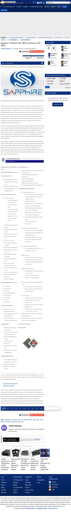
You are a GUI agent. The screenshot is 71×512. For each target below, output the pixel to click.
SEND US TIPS (28, 3)
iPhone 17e (67, 37)
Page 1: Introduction (23, 63)
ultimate (26, 419)
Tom (37, 419)
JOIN (22, 3)
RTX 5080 (62, 78)
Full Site (3, 490)
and (22, 422)
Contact (27, 487)
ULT (5, 422)
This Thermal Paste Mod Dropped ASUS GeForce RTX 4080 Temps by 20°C (66, 47)
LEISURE (46, 7)
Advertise (28, 482)
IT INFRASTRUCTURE (36, 7)
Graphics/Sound (25, 39)
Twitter (54, 482)
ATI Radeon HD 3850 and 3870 (10, 383)
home (3, 39)
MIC (31, 419)
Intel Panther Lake (59, 37)
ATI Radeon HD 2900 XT (9, 385)
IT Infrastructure (18, 487)
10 (41, 408)
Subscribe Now (58, 104)
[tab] (48, 48)
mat (22, 419)
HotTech (27, 492)
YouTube (54, 487)
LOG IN (18, 3)
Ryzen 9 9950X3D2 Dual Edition (16, 37)
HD (12, 419)
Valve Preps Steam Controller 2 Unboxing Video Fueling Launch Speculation (53, 62)
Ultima (9, 422)
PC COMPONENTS (8, 7)
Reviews (3, 482)
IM (17, 422)
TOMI (41, 419)
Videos (15, 492)
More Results (67, 87)
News (3, 485)
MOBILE (25, 7)
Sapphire (7, 419)
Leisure (15, 490)
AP (19, 422)
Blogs (3, 487)
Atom (15, 419)
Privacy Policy (29, 490)
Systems (15, 482)
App (19, 419)
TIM (2, 422)
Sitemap (3, 492)
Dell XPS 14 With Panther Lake (45, 37)
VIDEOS (53, 7)
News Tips (28, 485)
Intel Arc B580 (50, 78)
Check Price (40, 58)
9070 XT (61, 81)
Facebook (55, 484)
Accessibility (40, 480)
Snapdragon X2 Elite (31, 37)
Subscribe (4, 10)
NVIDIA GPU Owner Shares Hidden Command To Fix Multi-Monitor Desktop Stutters (67, 62)
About (27, 480)
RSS (53, 489)
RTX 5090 (49, 81)
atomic (14, 422)
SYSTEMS (18, 7)
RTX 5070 (49, 84)
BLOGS (59, 7)
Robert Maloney (15, 426)
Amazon (27, 58)
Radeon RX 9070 (63, 84)
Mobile (15, 485)
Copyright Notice (41, 508)
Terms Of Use (52, 508)
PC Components (13, 39)
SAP (34, 419)
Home (3, 480)
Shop (64, 6)
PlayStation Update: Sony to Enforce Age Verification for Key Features (53, 54)
